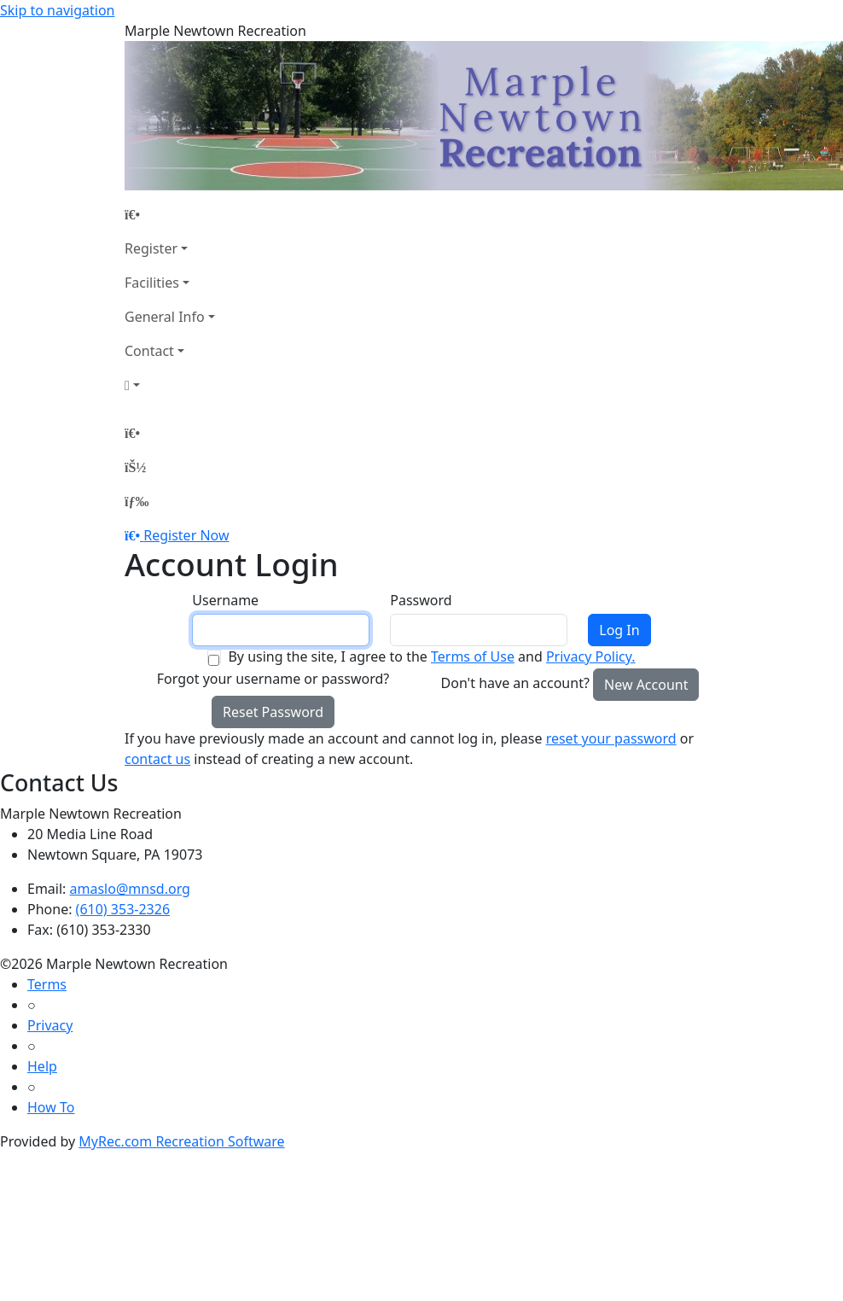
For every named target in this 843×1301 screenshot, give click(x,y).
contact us (157, 759)
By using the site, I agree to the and (431, 656)
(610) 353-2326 (123, 909)
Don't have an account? (515, 683)
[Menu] (136, 501)
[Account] (170, 385)
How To (50, 1107)
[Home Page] (170, 214)
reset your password (611, 738)
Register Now (186, 535)
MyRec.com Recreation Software (181, 1141)
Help (42, 1066)
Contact (149, 350)
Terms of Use (473, 656)
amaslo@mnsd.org (130, 888)
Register (151, 248)
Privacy (50, 1025)
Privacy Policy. (591, 656)
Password (420, 600)
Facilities (152, 282)
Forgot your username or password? (273, 678)
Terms (47, 984)
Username (225, 600)
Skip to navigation (57, 10)
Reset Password (273, 712)
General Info (165, 316)
